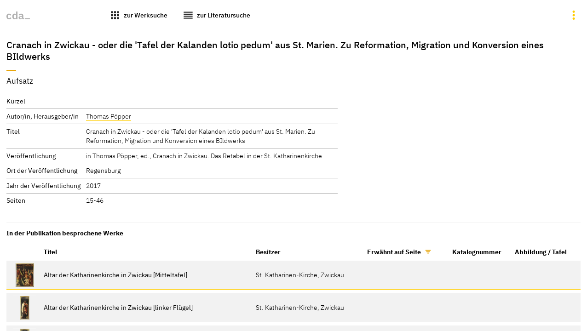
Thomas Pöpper (108, 116)
